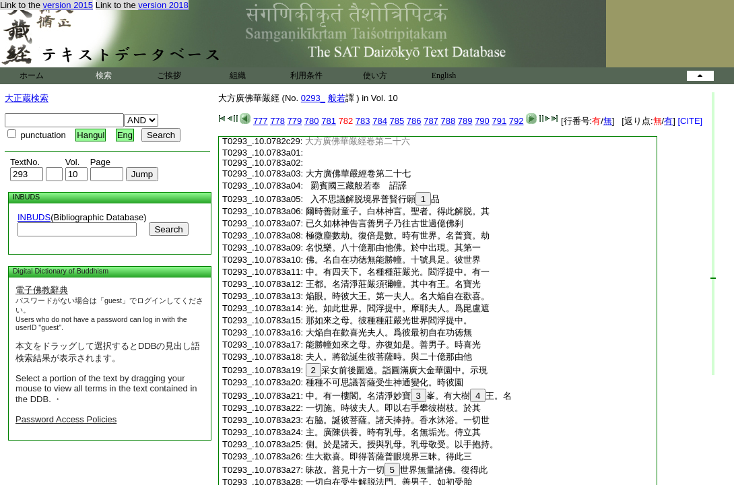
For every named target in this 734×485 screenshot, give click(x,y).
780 (311, 121)
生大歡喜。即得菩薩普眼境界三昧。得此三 (389, 456)
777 (260, 121)
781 (328, 121)
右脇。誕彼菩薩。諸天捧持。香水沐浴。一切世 (398, 420)
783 (363, 121)
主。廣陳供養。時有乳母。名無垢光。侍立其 (393, 432)
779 (295, 121)
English (444, 75)
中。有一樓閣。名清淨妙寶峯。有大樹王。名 (409, 396)
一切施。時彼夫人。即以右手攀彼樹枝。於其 (393, 408)
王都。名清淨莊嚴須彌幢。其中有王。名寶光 (393, 284)
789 (465, 121)
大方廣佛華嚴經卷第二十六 (357, 141)
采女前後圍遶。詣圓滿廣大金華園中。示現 (397, 370)
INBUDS (34, 217)
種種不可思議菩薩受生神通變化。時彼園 (384, 382)
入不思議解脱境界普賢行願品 (373, 199)
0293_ (313, 98)
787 (431, 121)
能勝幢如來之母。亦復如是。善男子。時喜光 (393, 345)
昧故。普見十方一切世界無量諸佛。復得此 (397, 470)
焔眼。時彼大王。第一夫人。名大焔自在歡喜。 (398, 296)
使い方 (375, 75)
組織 (238, 75)
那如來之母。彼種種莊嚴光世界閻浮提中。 (389, 320)
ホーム (32, 75)
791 (499, 121)
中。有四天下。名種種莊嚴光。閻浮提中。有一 (398, 272)
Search (168, 229)
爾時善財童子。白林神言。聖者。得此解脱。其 (398, 211)
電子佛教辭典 (41, 290)
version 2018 (163, 5)
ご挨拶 (169, 75)
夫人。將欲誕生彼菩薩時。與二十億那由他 (389, 357)
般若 (336, 98)
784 (379, 121)
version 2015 (68, 5)
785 (397, 121)
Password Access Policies (65, 419)
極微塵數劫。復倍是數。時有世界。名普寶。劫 (398, 235)
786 (414, 121)
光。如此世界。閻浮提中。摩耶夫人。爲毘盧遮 (398, 308)
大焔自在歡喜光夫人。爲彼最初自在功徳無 (389, 332)
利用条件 (306, 75)
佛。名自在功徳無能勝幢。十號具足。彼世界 (393, 260)
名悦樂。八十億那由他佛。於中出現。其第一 (393, 248)
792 (516, 121)
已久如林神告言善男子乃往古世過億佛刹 (384, 223)
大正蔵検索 (26, 98)
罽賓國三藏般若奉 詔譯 (356, 186)
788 (447, 121)
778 (277, 121)
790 (482, 121)
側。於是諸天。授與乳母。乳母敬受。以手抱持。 (402, 444)
